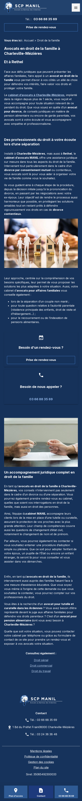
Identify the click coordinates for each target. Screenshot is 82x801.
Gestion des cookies (41, 762)
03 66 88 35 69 (45, 19)
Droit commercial (41, 665)
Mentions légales (41, 751)
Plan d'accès (16, 796)
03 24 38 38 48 (47, 734)
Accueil (29, 40)
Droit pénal (41, 660)
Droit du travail (41, 671)
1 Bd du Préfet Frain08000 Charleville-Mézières (43, 727)
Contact (41, 796)
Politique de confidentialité (41, 756)
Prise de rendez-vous (41, 27)
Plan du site (41, 767)
